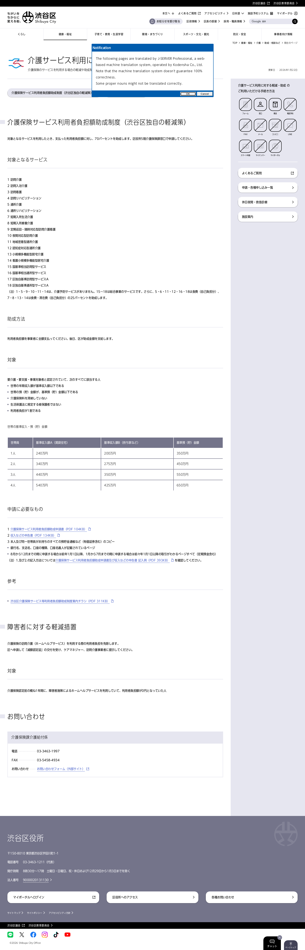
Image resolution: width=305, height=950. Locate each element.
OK (188, 93)
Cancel (205, 93)
